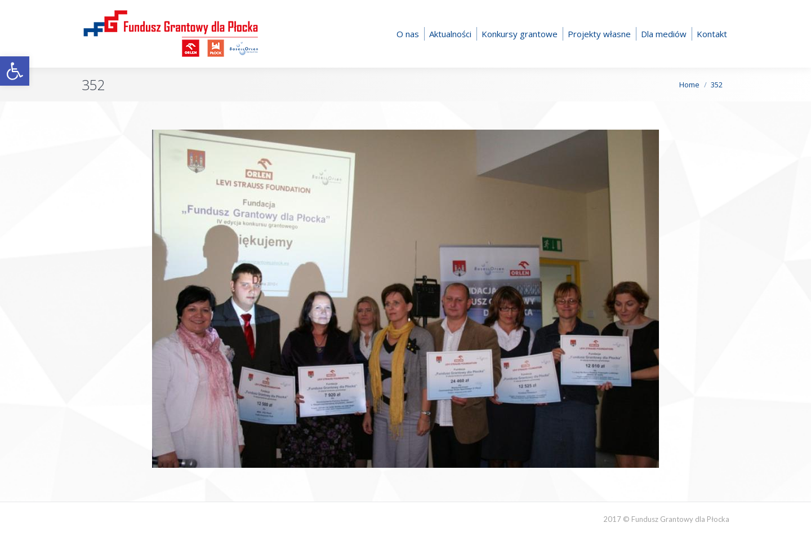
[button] (14, 71)
